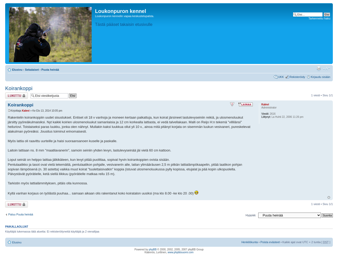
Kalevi (25, 110)
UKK (281, 76)
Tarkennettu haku (319, 18)
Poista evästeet (270, 242)
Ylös (328, 197)
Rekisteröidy (297, 76)
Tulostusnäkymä (318, 68)
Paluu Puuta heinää (20, 214)
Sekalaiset (32, 69)
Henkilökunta (249, 242)
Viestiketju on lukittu (16, 95)
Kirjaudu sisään (320, 76)
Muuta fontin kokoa (326, 68)
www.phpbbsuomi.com (180, 252)
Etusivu (17, 69)
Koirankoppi (19, 88)
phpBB (152, 249)
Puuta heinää (50, 69)
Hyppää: (251, 215)
